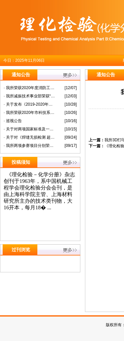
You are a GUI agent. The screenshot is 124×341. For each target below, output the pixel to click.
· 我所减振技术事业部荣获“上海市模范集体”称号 (29, 96)
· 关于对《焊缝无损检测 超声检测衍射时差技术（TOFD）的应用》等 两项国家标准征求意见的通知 (29, 137)
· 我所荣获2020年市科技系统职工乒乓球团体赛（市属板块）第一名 (29, 112)
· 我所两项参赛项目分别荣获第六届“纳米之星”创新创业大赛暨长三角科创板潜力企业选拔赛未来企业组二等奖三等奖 (29, 145)
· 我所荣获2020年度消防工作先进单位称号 (29, 87)
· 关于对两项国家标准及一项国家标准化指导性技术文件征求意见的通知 (29, 129)
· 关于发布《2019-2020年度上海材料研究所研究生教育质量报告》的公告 (29, 104)
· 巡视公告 (13, 121)
